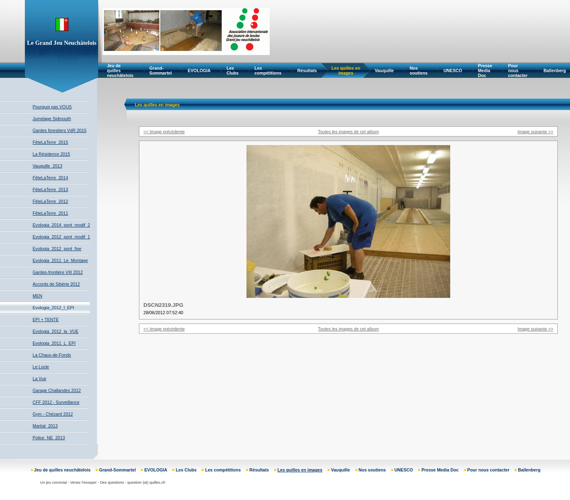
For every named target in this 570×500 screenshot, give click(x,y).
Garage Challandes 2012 (57, 390)
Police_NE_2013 (49, 437)
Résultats (307, 70)
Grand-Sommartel (161, 70)
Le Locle (41, 366)
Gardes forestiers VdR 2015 (59, 130)
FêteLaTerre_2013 (50, 189)
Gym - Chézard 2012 (53, 414)
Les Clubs (233, 70)
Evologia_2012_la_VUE (56, 331)
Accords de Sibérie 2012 (56, 284)
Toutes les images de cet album (348, 131)
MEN (37, 295)
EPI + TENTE (46, 319)
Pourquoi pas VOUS (52, 106)
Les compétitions (267, 70)
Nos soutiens (419, 70)
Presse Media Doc (485, 70)
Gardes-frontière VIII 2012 (58, 272)
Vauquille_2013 (47, 165)
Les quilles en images (346, 70)
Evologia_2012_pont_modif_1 (61, 236)
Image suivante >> (535, 131)
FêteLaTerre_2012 (50, 201)
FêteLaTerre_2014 (50, 177)
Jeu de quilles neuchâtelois (120, 70)
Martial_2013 (45, 425)
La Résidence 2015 (51, 154)
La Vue (39, 378)
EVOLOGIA (199, 70)
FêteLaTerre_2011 (50, 213)
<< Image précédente (164, 131)
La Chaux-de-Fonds (52, 354)
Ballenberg (555, 70)
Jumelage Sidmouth (52, 118)
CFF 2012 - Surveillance (56, 402)
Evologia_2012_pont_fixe (57, 248)
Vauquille (384, 70)
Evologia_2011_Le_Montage (60, 260)
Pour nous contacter (518, 70)
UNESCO (452, 70)
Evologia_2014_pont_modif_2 (61, 224)
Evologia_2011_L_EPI (54, 343)
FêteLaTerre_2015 (50, 142)
